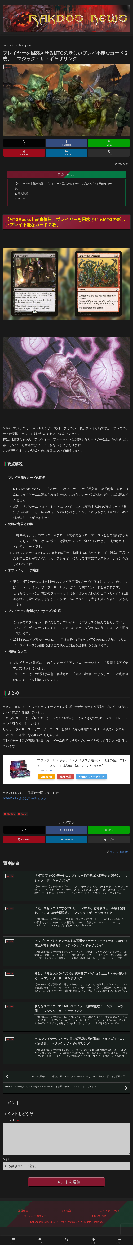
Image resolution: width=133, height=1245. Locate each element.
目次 (61, 174)
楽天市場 (65, 778)
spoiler (22, 815)
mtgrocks (9, 815)
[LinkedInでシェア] (66, 153)
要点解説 (23, 194)
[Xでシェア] (24, 143)
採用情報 (66, 1219)
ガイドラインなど (110, 1219)
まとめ (22, 200)
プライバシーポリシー (34, 1225)
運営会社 (23, 1219)
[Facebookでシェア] (66, 143)
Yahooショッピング (91, 778)
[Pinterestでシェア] (24, 153)
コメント (11, 1123)
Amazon (46, 778)
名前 (6, 1168)
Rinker (51, 772)
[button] (109, 153)
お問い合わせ (99, 1225)
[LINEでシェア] (109, 143)
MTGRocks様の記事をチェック (24, 800)
